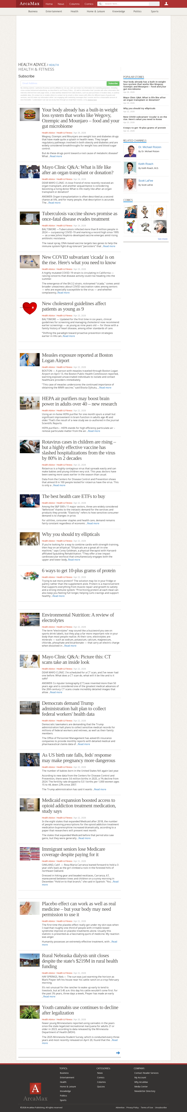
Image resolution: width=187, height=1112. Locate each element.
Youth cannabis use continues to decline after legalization (80, 1010)
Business (33, 11)
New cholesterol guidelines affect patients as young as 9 (74, 306)
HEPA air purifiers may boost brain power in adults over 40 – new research (79, 401)
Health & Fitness (64, 133)
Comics (100, 1077)
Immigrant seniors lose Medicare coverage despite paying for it (73, 851)
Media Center (141, 1086)
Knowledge (118, 11)
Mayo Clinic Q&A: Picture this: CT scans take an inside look (76, 659)
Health (74, 11)
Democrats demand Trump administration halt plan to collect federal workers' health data (74, 708)
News (100, 1072)
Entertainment (54, 11)
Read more (56, 156)
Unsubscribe (161, 1107)
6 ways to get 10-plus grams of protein (78, 570)
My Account (140, 1077)
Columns (101, 1082)
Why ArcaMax (141, 1082)
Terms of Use (147, 1107)
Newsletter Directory (144, 1091)
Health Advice (48, 133)
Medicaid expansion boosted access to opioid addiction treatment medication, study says (79, 805)
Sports (154, 11)
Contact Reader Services (146, 1072)
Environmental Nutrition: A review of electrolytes (78, 617)
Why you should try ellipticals (71, 534)
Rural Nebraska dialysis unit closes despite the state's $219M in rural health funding (80, 961)
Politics (137, 11)
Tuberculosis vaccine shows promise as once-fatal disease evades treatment (79, 216)
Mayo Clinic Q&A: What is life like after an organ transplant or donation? (77, 169)
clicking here (92, 100)
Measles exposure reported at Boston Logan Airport (77, 357)
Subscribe (113, 83)
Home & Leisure (96, 11)
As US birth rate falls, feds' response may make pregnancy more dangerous (78, 757)
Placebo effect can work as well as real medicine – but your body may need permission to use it (79, 909)
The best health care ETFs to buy (73, 496)
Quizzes (101, 1086)
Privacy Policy (132, 1107)
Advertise (120, 1107)
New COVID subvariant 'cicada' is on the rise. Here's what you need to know (79, 259)
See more (162, 238)
